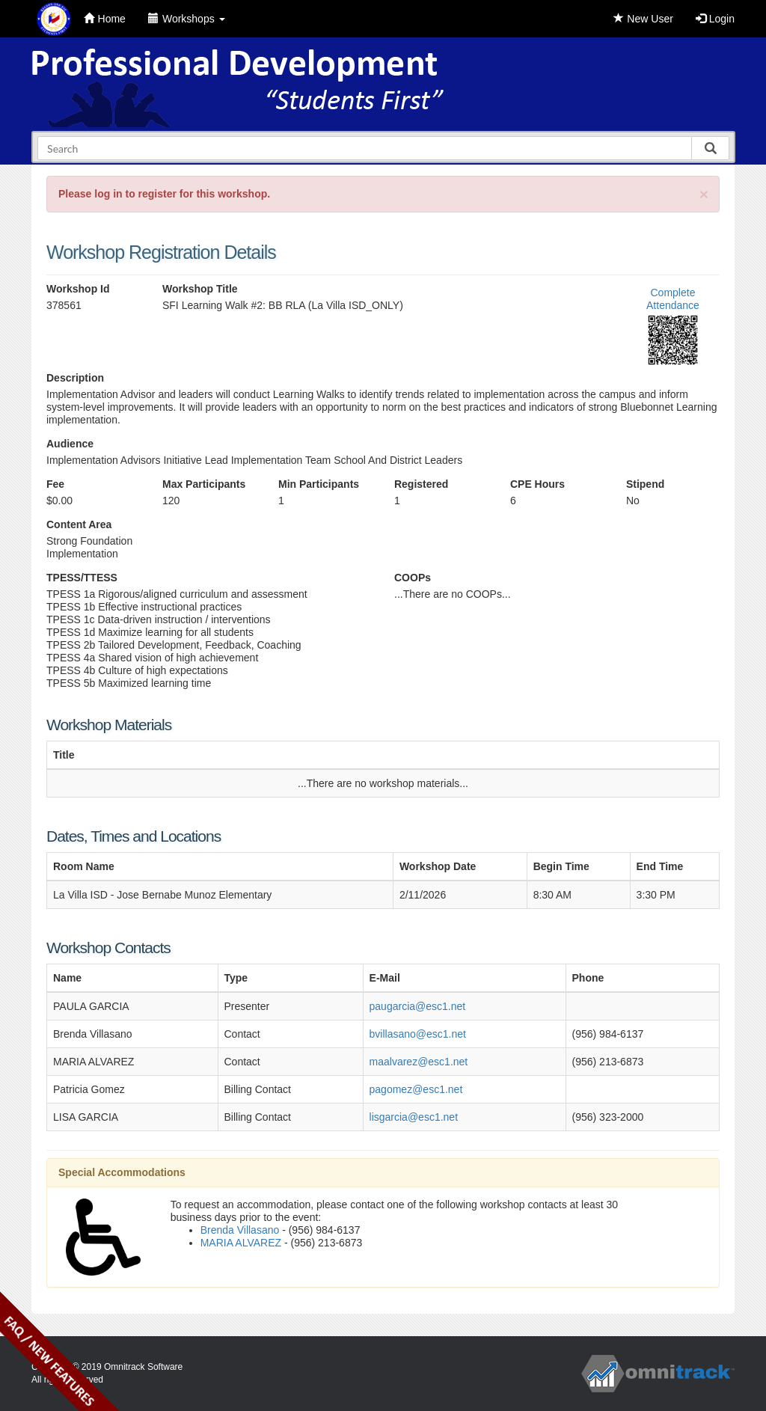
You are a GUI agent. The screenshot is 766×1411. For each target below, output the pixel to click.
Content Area (78, 524)
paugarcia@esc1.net (418, 1006)
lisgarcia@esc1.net (414, 1117)
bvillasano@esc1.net (418, 1034)
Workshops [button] (186, 19)
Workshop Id (78, 289)
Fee (55, 484)
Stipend (645, 484)
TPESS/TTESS (81, 578)
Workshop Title (200, 289)
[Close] (703, 194)
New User (642, 19)
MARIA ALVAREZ (240, 1243)
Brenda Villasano (240, 1230)
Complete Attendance (672, 299)
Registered (421, 484)
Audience (70, 444)
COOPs (412, 578)
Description (75, 378)
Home (105, 19)
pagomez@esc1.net (416, 1089)
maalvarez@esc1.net (419, 1062)
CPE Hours (537, 484)
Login (715, 19)
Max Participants (203, 484)
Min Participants (318, 484)
